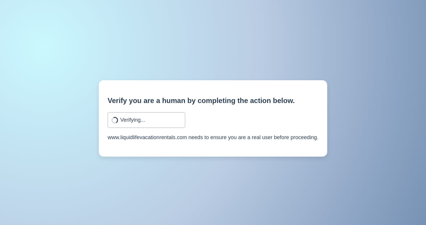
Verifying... (132, 120)
